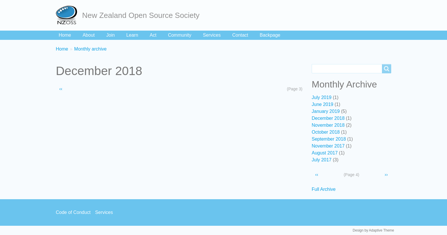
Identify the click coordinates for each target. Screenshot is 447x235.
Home (65, 35)
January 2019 (326, 111)
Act (153, 35)
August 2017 (325, 152)
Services (212, 35)
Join (110, 35)
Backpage (270, 35)
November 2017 (328, 145)
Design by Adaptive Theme (373, 230)
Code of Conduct (73, 212)
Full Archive (324, 189)
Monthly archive (90, 48)
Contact (240, 35)
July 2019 (322, 97)
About (89, 35)
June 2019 (322, 104)
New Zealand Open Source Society (141, 15)
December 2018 (328, 118)
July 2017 (322, 159)
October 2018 (326, 132)
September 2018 (329, 139)
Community (179, 35)
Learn (132, 35)
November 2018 (328, 125)
